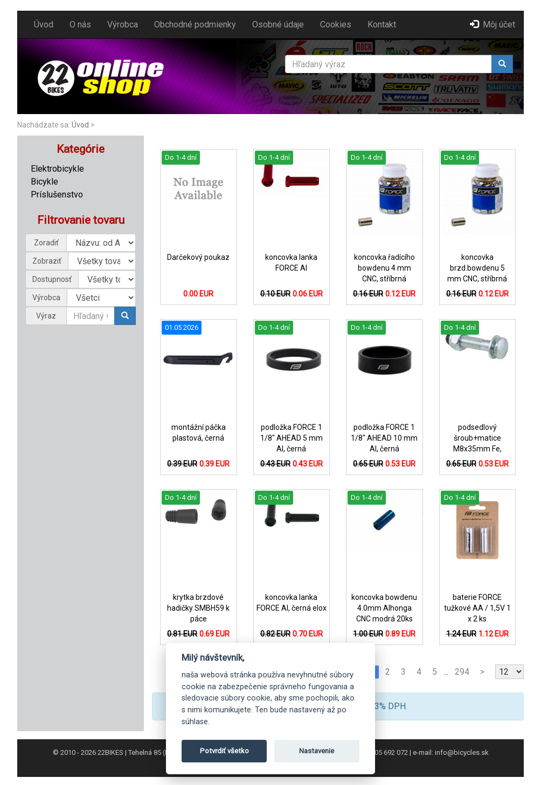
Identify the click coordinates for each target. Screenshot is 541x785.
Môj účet (492, 24)
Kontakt (381, 24)
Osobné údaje (278, 24)
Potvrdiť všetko (224, 751)
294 (462, 672)
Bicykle (44, 181)
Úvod (43, 24)
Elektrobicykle (57, 169)
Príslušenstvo (57, 194)
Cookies (335, 24)
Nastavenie (316, 751)
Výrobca (122, 24)
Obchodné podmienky (195, 24)
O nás (80, 24)
